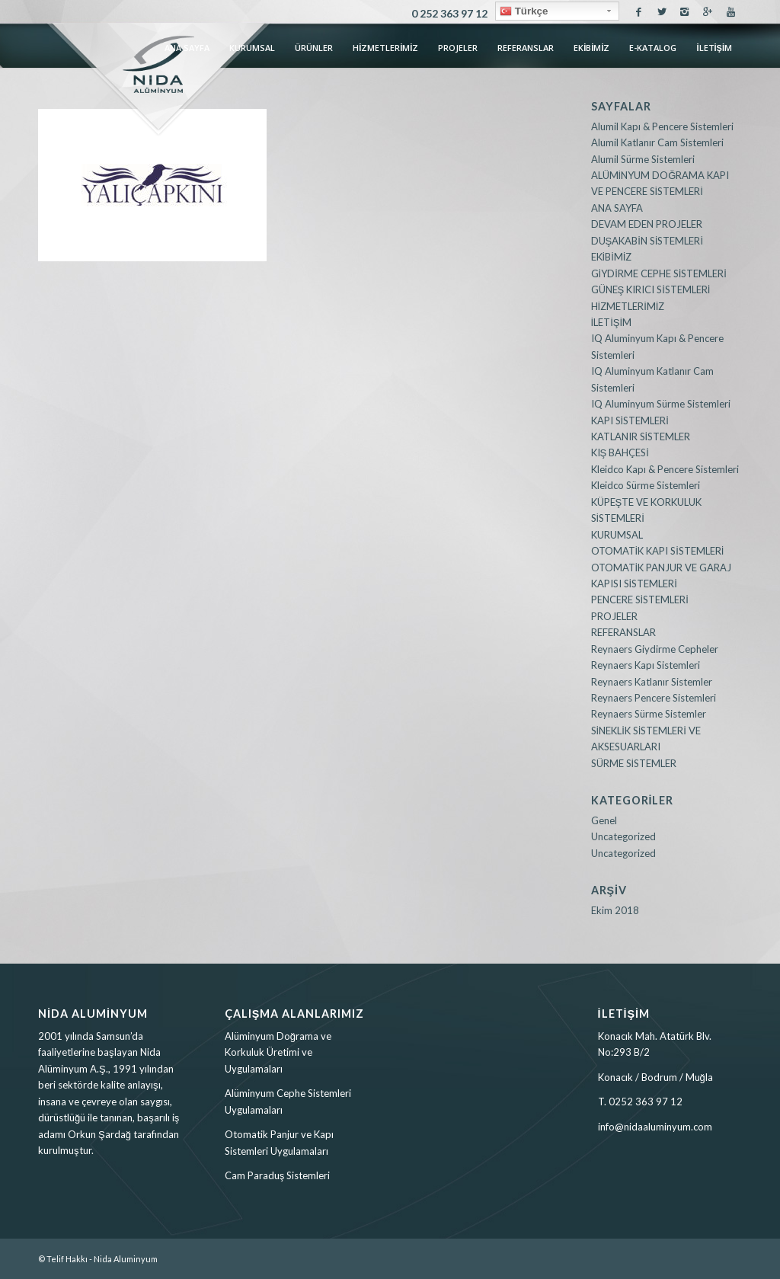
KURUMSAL (617, 535)
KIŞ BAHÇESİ (620, 452)
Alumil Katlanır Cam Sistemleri (657, 142)
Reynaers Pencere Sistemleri (653, 698)
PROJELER (614, 616)
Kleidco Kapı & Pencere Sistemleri (665, 469)
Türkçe (524, 11)
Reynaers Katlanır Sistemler (651, 682)
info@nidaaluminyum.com (655, 1127)
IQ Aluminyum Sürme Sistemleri (660, 404)
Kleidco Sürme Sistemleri (645, 485)
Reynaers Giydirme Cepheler (654, 649)
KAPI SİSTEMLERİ (630, 420)
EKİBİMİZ (611, 257)
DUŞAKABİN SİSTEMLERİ (647, 241)
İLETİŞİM (611, 322)
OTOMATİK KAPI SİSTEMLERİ (657, 551)
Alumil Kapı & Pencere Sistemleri (662, 126)
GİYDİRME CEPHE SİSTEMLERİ (659, 273)
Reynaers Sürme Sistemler (648, 714)
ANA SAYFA (617, 208)
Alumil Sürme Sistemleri (643, 159)
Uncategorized (623, 836)
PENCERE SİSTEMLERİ (640, 599)
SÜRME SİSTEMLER (634, 763)
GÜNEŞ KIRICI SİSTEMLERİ (651, 289)
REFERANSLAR (623, 632)
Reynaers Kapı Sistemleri (645, 665)
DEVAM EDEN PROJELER (646, 224)
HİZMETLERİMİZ (628, 306)
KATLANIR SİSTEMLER (641, 436)
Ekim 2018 (615, 910)
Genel (604, 820)
